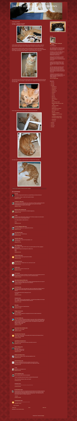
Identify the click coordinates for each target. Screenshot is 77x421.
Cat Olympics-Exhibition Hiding (57, 117)
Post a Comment (16, 405)
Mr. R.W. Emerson (18, 389)
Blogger (43, 415)
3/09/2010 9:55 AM (18, 264)
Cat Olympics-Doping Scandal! (57, 116)
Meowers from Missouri (19, 354)
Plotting (53, 100)
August (53, 92)
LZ (15, 215)
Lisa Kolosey (17, 287)
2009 (52, 122)
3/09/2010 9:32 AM (18, 252)
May (53, 96)
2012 (52, 82)
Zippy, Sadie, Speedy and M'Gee (20, 280)
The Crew (16, 273)
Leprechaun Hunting (55, 105)
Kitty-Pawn (53, 111)
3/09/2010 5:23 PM (18, 351)
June (53, 95)
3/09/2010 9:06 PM (18, 370)
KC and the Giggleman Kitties (20, 226)
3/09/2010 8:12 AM (18, 223)
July (52, 93)
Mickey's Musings (18, 346)
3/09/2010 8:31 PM (18, 357)
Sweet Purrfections (18, 360)
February (53, 119)
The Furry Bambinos (18, 373)
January (53, 120)
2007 (52, 125)
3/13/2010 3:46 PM (18, 397)
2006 (52, 126)
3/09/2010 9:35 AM (18, 258)
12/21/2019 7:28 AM (18, 403)
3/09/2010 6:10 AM (18, 198)
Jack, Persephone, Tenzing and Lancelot (56, 44)
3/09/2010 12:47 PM (18, 324)
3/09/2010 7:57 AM (18, 212)
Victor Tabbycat (17, 245)
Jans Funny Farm (18, 232)
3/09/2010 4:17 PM (18, 343)
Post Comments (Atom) (20, 409)
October (53, 89)
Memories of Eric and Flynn (19, 209)
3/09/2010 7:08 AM (18, 206)
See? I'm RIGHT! (54, 99)
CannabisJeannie (18, 400)
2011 (52, 84)
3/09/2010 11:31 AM (18, 301)
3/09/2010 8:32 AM (18, 229)
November (54, 88)
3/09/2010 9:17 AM (18, 242)
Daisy (16, 305)
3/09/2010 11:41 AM (18, 307)
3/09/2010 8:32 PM (18, 364)
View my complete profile (54, 78)
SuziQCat (16, 267)
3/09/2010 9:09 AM (18, 235)
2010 (52, 85)
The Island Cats (17, 261)
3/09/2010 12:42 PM (18, 314)
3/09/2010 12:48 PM (18, 330)
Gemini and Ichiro (18, 255)
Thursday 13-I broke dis (55, 112)
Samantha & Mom (18, 238)
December (54, 86)
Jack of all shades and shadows (34, 6)
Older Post (44, 407)
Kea (15, 193)
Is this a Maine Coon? (55, 109)
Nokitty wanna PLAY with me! (56, 108)
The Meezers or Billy (18, 201)
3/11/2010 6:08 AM (18, 386)
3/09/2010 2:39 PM (18, 337)
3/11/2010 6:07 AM (18, 380)
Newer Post (14, 407)
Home (29, 407)
